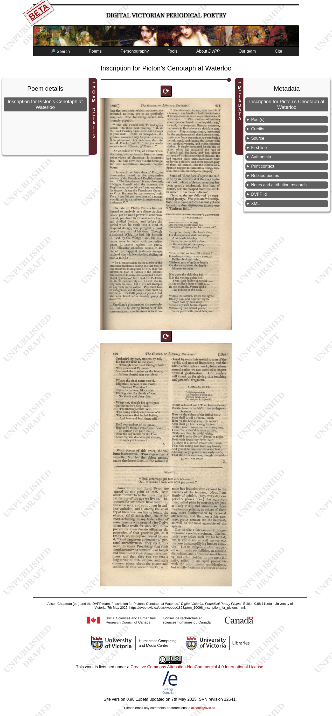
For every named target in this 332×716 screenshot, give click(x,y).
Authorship (261, 157)
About (208, 51)
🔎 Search (60, 51)
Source (257, 138)
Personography (135, 51)
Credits (257, 129)
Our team (247, 51)
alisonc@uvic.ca (203, 708)
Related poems (265, 175)
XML (255, 203)
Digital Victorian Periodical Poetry (166, 15)
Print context (262, 166)
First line (259, 147)
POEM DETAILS (94, 112)
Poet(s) (258, 119)
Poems (95, 51)
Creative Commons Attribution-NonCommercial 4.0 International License (196, 667)
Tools (172, 51)
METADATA (240, 103)
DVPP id (259, 194)
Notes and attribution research (279, 185)
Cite (278, 51)
